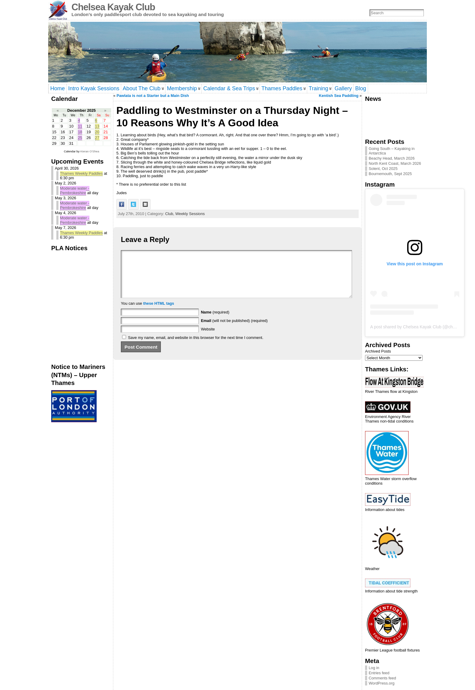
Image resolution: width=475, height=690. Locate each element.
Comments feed (382, 678)
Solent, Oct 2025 (383, 168)
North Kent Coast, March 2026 (395, 163)
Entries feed (379, 673)
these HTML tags (158, 312)
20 (97, 132)
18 (80, 132)
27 (97, 137)
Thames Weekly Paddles (81, 173)
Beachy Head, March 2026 (392, 158)
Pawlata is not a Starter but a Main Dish (153, 95)
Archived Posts (378, 351)
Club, (170, 213)
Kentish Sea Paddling (338, 95)
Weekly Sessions (190, 213)
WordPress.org (381, 683)
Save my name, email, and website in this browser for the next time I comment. (196, 346)
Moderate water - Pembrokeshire (74, 190)
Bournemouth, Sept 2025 (390, 173)
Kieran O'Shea (89, 151)
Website (208, 338)
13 (97, 126)
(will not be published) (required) (234, 329)
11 (80, 126)
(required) (215, 321)
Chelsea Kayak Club (113, 7)
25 (80, 137)
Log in (374, 667)
